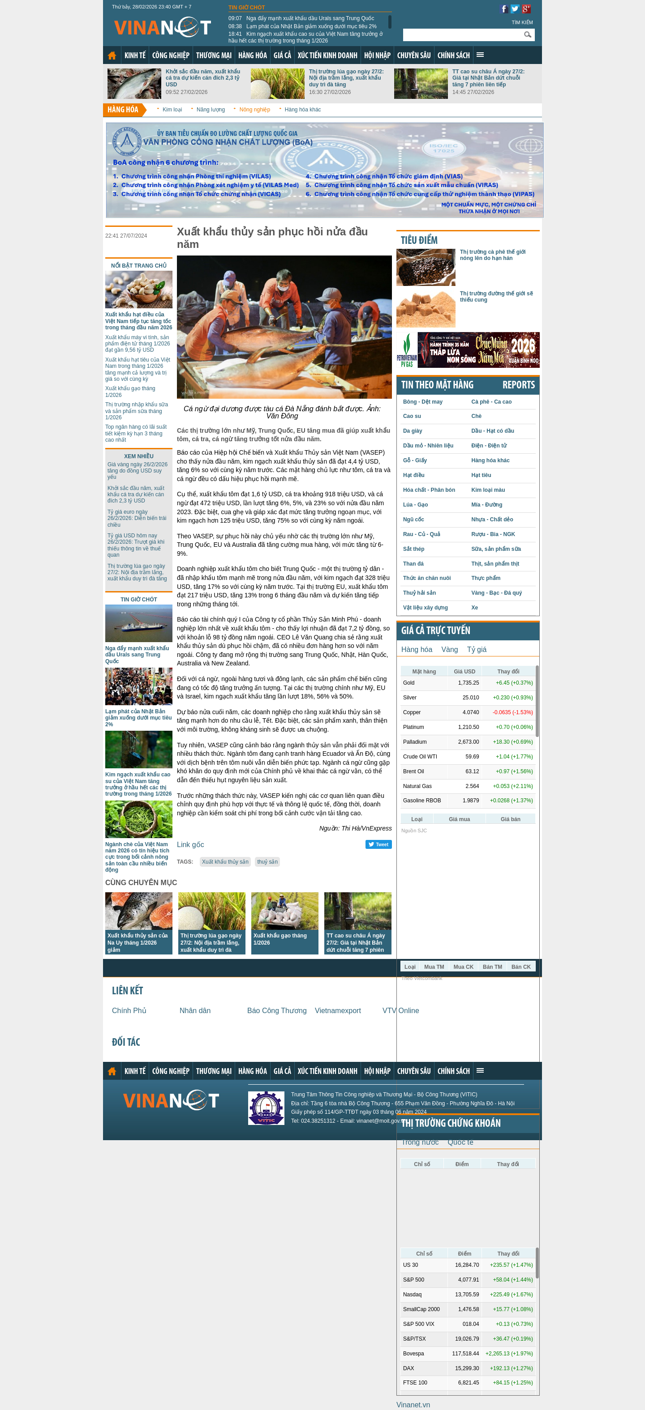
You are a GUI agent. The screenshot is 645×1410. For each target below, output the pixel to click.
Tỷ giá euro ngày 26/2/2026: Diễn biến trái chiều (137, 518)
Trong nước (420, 1142)
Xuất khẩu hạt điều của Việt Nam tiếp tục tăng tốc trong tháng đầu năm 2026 (138, 321)
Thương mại (214, 56)
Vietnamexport (338, 1010)
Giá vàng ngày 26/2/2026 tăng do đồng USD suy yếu (138, 471)
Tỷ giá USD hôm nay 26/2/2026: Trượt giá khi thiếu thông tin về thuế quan (136, 545)
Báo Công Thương (277, 1010)
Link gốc (190, 844)
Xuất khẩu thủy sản (225, 862)
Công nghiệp (170, 56)
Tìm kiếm (522, 22)
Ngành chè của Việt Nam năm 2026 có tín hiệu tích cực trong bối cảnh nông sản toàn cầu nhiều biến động (137, 857)
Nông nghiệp (255, 109)
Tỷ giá (477, 649)
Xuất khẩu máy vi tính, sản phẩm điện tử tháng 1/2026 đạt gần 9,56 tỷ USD (137, 344)
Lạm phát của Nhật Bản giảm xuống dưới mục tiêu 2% (302, 26)
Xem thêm (480, 54)
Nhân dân (195, 1010)
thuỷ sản (267, 862)
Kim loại (172, 109)
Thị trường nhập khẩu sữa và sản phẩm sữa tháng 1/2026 (136, 411)
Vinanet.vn (413, 1405)
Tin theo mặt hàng (437, 385)
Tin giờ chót (246, 7)
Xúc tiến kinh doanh (327, 56)
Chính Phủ (129, 1010)
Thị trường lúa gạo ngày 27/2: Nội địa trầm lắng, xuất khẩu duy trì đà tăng (346, 78)
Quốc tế (460, 1142)
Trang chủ (112, 55)
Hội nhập (377, 56)
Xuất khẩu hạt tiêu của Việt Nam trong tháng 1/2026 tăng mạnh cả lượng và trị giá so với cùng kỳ (137, 369)
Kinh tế (135, 56)
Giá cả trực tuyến (435, 631)
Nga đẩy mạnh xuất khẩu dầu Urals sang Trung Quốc (301, 18)
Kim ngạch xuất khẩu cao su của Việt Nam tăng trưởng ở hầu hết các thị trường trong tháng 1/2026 (305, 37)
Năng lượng (211, 109)
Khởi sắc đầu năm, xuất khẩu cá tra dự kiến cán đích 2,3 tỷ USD (203, 78)
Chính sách (454, 56)
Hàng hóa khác (303, 109)
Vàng (449, 649)
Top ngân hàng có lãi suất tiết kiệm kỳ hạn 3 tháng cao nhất (136, 433)
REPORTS (519, 385)
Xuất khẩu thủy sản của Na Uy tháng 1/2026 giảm (138, 943)
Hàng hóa (252, 56)
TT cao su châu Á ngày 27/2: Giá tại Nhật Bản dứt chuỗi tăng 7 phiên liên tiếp (488, 78)
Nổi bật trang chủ (139, 266)
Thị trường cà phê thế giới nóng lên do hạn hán (493, 255)
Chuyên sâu (414, 56)
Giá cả (282, 56)
